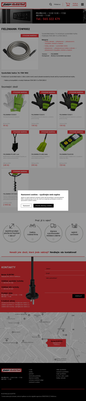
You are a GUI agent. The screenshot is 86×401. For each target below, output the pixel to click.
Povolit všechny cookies (43, 206)
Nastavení (26, 206)
